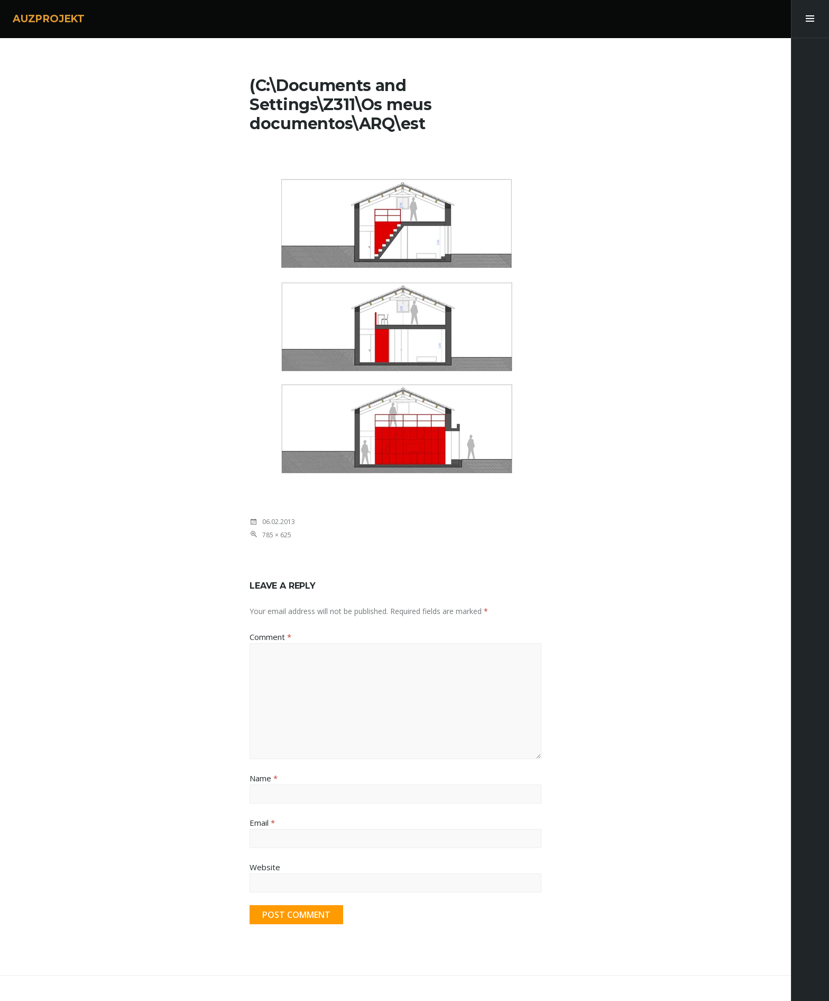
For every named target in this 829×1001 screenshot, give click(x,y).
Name (264, 778)
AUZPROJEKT (49, 19)
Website (265, 867)
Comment (270, 637)
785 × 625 (276, 534)
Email (262, 822)
